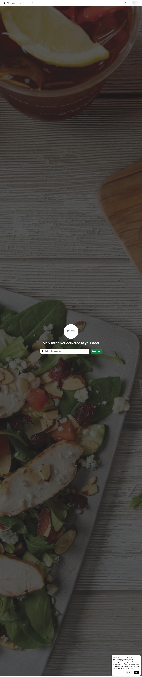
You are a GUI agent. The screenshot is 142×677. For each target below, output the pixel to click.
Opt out (129, 672)
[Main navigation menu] (4, 3)
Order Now (96, 351)
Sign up (135, 3)
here (131, 668)
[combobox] (66, 351)
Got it (136, 672)
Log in (127, 3)
